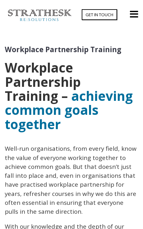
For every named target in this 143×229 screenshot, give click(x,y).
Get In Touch (99, 14)
